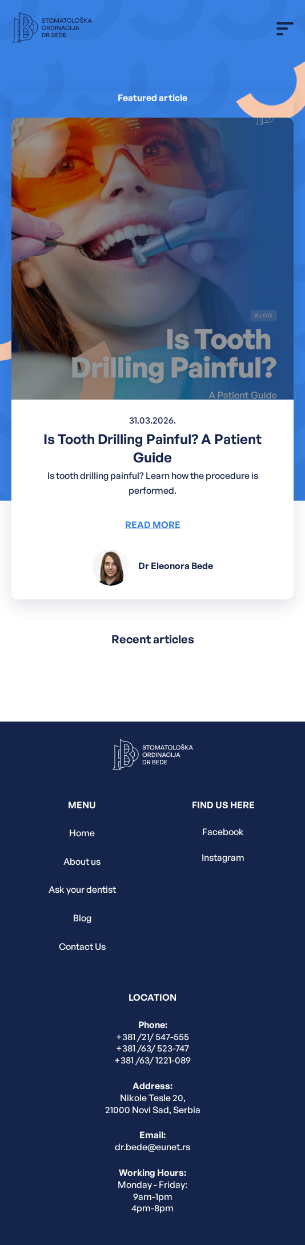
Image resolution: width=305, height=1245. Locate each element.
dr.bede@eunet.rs (152, 1147)
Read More (152, 524)
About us (82, 861)
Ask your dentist (82, 889)
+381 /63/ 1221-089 (152, 1060)
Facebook (223, 831)
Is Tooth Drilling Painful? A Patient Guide (152, 448)
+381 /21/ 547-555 (152, 1036)
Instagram (223, 857)
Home (82, 833)
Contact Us (82, 946)
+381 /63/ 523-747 (152, 1048)
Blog (82, 918)
